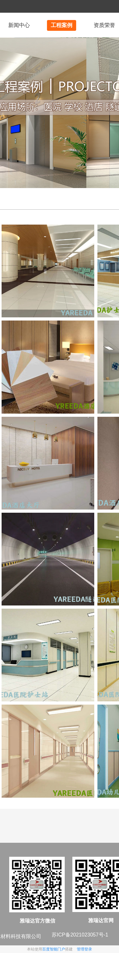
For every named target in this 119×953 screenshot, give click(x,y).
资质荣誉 (104, 25)
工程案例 (61, 25)
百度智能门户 (53, 949)
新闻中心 (19, 25)
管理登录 (84, 949)
